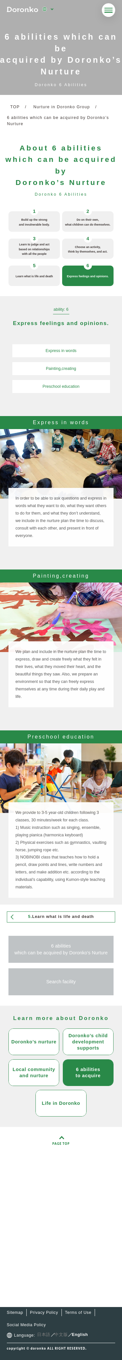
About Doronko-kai (37, 1212)
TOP (15, 107)
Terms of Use (78, 1312)
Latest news (29, 1248)
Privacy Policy (44, 1312)
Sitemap (15, 1312)
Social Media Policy (26, 1325)
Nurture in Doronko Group (62, 107)
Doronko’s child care (39, 1224)
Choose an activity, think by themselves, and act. (87, 246)
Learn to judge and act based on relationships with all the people (34, 247)
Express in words (61, 350)
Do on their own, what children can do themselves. (87, 218)
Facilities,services (36, 1236)
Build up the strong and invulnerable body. (34, 218)
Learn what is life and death (34, 272)
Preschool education (61, 386)
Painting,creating (61, 368)
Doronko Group (58, 1167)
